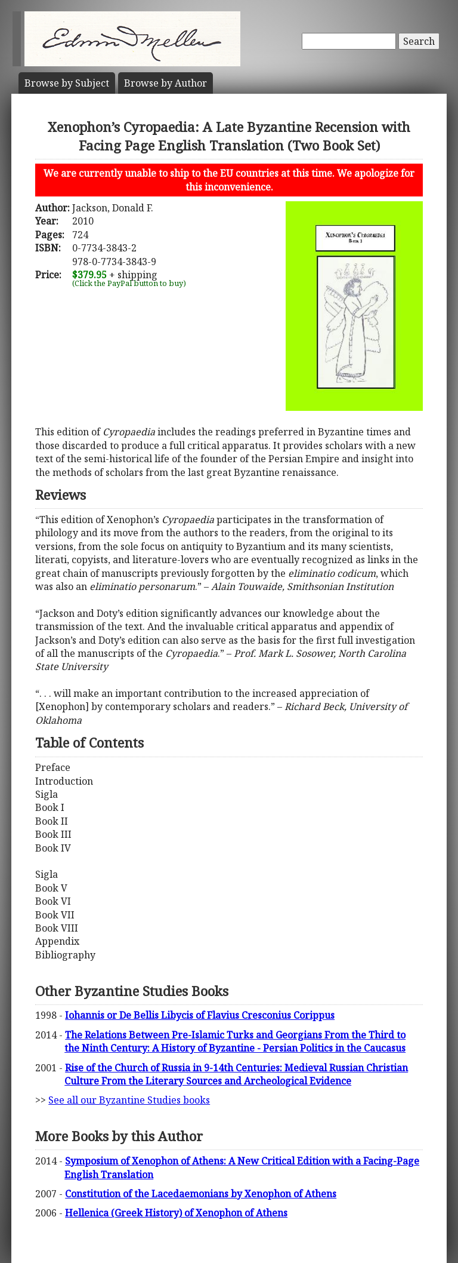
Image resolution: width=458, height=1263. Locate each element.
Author (165, 83)
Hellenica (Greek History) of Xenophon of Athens (176, 1212)
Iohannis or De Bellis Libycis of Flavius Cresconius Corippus (200, 1015)
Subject (66, 83)
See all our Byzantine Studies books (129, 1100)
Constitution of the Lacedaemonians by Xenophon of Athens (200, 1193)
